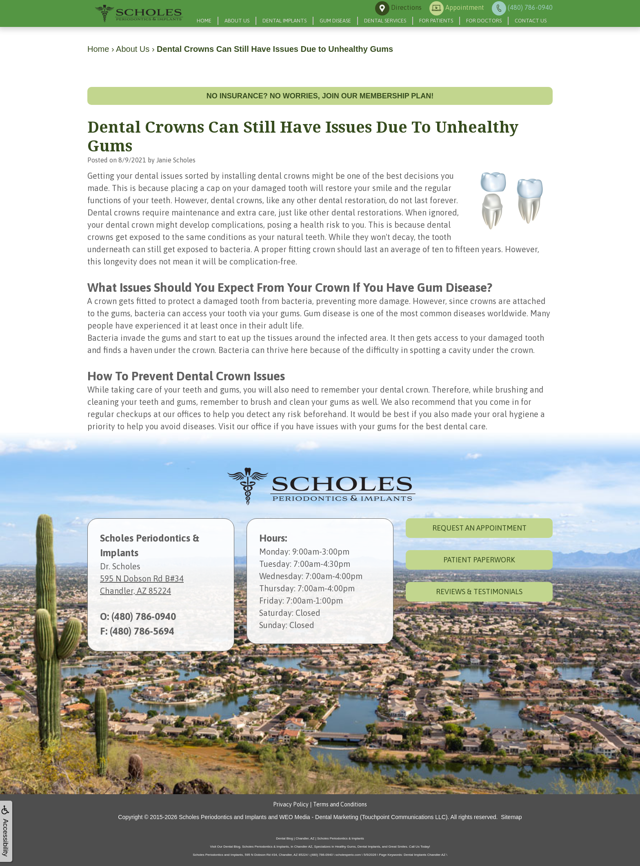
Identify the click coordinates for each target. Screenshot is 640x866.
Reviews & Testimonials (479, 591)
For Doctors (484, 21)
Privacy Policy (291, 804)
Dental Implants (284, 21)
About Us (236, 21)
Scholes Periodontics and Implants (223, 817)
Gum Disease (335, 21)
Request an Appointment (479, 528)
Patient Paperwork (479, 559)
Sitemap (511, 817)
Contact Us (531, 21)
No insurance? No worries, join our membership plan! (320, 96)
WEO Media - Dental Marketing (318, 817)
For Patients (436, 21)
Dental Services (385, 21)
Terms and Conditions (340, 804)
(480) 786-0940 (143, 616)
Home (204, 21)
